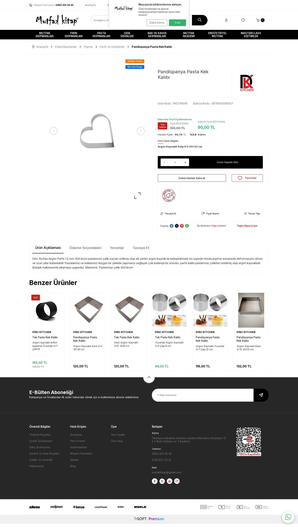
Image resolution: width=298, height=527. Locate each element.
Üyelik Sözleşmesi (40, 444)
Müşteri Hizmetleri (81, 456)
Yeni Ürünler (77, 444)
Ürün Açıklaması (48, 251)
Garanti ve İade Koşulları (44, 456)
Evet (177, 22)
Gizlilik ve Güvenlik (41, 463)
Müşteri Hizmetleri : (51, 5)
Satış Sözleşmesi (39, 450)
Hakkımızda (36, 469)
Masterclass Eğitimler (251, 34)
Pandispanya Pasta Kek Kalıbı (85, 342)
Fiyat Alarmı (210, 216)
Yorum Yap (252, 216)
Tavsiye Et (168, 216)
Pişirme (88, 46)
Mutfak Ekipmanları (45, 34)
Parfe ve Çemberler (112, 46)
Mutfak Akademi (189, 34)
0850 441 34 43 (162, 457)
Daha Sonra (155, 22)
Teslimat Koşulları (40, 437)
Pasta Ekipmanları (101, 34)
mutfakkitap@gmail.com (166, 475)
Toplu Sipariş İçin (247, 229)
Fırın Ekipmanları (74, 34)
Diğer (214, 229)
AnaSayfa (90, 5)
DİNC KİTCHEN (41, 335)
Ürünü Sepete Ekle (227, 162)
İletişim (74, 463)
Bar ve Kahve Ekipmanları (157, 34)
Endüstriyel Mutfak (217, 34)
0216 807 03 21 (161, 463)
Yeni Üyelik (118, 437)
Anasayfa (40, 46)
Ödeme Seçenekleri (85, 251)
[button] (55, 131)
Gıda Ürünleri (127, 34)
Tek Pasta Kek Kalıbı (45, 340)
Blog (73, 469)
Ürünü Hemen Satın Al (191, 179)
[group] (97, 131)
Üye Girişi (117, 444)
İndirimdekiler (78, 450)
